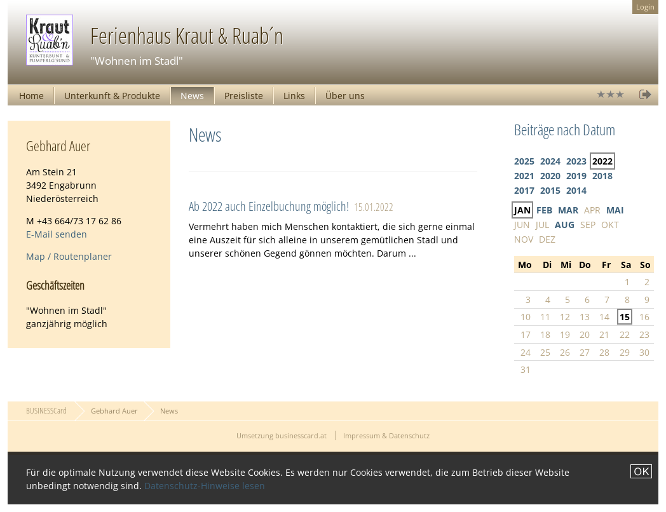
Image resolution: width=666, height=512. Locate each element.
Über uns (345, 96)
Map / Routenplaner (69, 256)
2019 (576, 176)
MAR (568, 210)
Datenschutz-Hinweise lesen (204, 486)
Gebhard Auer (114, 410)
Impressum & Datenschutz (386, 435)
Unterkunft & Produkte (112, 96)
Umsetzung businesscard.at (281, 435)
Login (645, 6)
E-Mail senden (56, 234)
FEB (544, 210)
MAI (615, 210)
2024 (550, 161)
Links (294, 96)
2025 (524, 161)
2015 (550, 190)
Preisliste (243, 96)
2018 (602, 176)
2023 (576, 161)
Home (31, 96)
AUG (564, 225)
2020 (550, 176)
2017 (524, 190)
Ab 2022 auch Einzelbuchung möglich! (269, 206)
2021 (524, 176)
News (192, 96)
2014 (576, 190)
